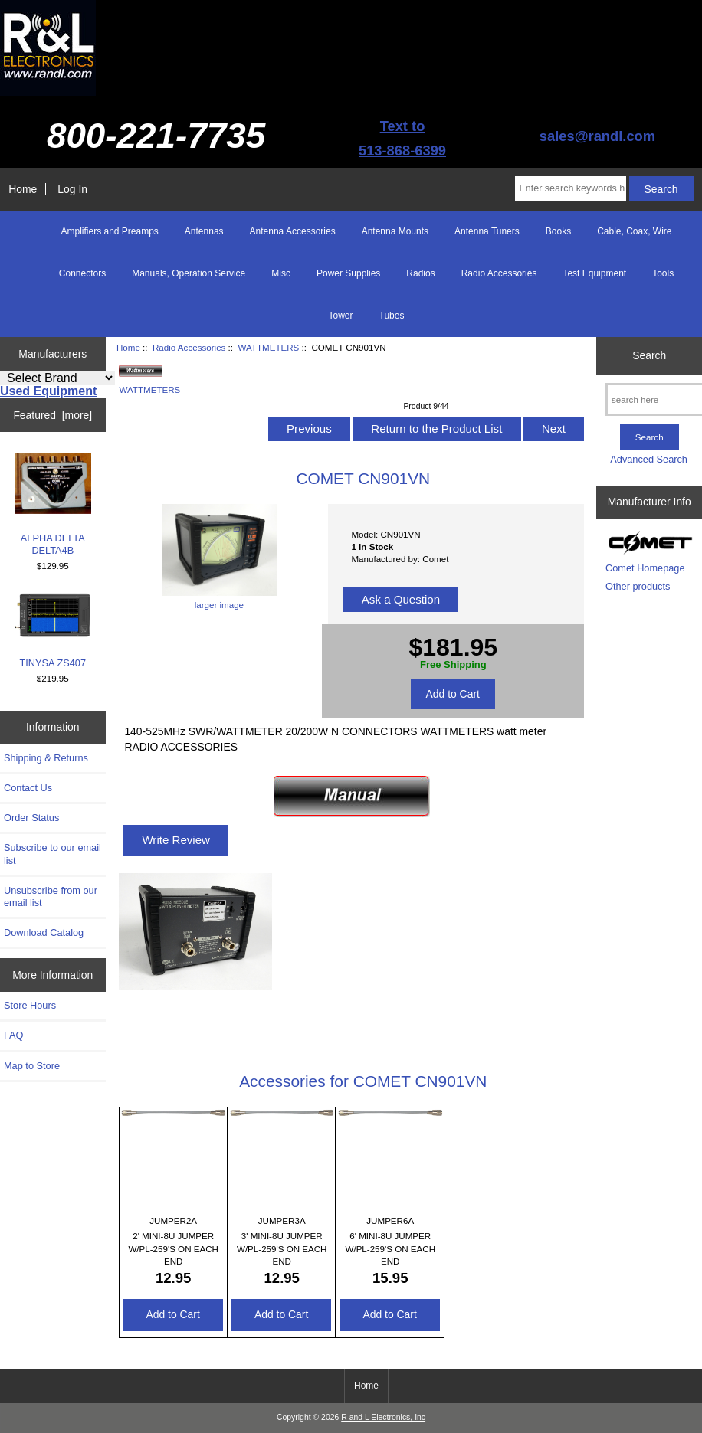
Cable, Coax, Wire (634, 231)
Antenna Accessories (293, 231)
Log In (72, 189)
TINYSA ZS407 (53, 631)
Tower (341, 315)
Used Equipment (48, 391)
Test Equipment (594, 273)
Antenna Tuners (487, 231)
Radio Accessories (189, 347)
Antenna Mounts (395, 231)
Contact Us (28, 787)
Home (22, 189)
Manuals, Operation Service (188, 273)
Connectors (82, 273)
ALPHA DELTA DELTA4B (53, 504)
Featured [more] (52, 415)
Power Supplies (348, 273)
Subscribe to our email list (52, 853)
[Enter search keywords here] (570, 188)
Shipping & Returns (46, 758)
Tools (663, 273)
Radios (420, 273)
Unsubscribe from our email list (50, 896)
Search (649, 355)
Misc (280, 273)
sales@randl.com (597, 136)
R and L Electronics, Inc (383, 1417)
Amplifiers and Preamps (109, 231)
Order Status (31, 817)
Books (558, 231)
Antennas (204, 231)
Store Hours (30, 1005)
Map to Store (32, 1065)
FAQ (14, 1035)
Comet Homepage (644, 568)
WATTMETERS (268, 347)
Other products (637, 586)
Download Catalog (44, 932)
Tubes (392, 315)
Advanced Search (648, 459)
